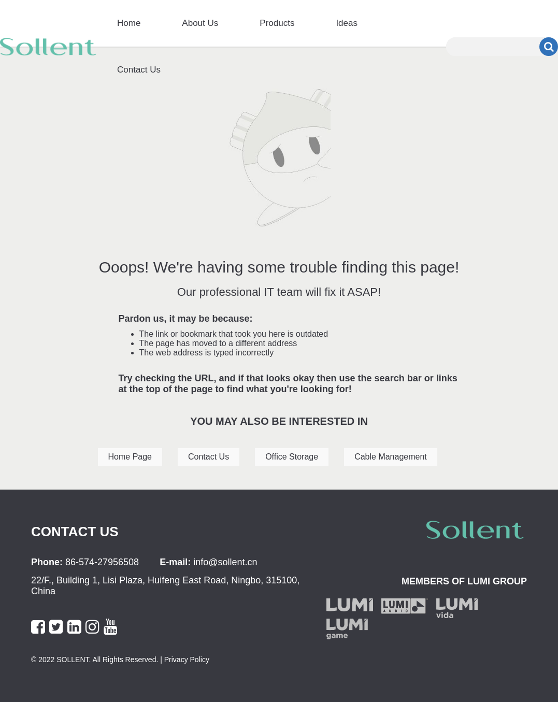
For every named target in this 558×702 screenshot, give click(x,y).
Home (128, 23)
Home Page (130, 456)
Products (277, 23)
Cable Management (390, 456)
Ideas (346, 23)
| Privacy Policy (183, 659)
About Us (200, 23)
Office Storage (291, 456)
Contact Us (139, 70)
